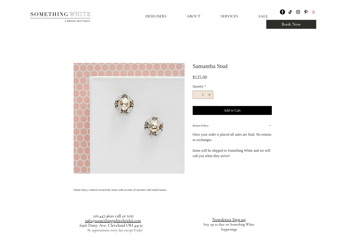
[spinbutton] (203, 95)
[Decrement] (196, 95)
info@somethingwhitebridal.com (113, 220)
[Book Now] (291, 24)
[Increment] (210, 95)
